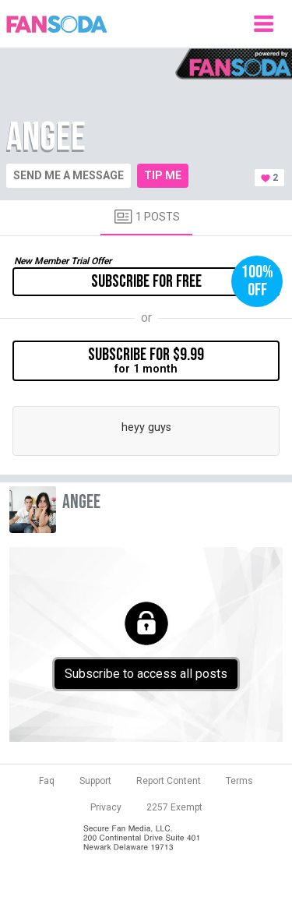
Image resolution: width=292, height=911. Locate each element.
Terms (239, 780)
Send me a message (68, 175)
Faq (47, 780)
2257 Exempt (174, 807)
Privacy (105, 807)
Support (95, 780)
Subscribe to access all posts (146, 673)
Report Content (168, 780)
